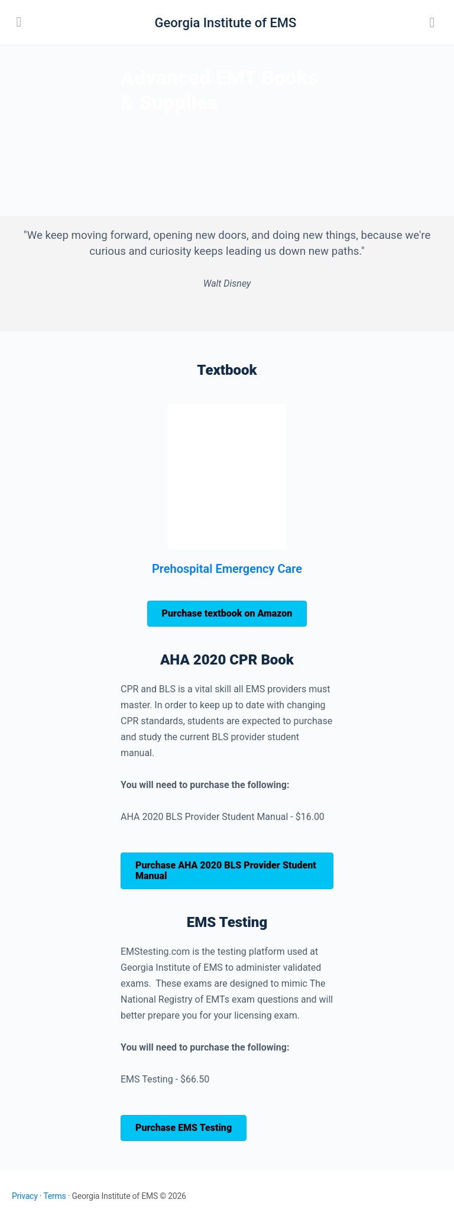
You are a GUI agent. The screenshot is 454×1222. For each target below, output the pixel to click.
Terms (54, 1196)
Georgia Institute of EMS (226, 22)
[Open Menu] (19, 21)
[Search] (432, 22)
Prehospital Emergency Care (227, 569)
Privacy (25, 1196)
